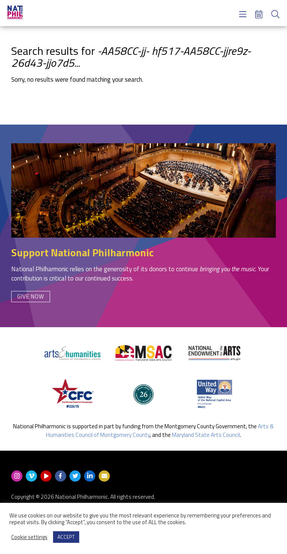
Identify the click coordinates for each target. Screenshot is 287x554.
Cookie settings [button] (29, 537)
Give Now (30, 296)
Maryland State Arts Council (206, 435)
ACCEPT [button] (66, 537)
